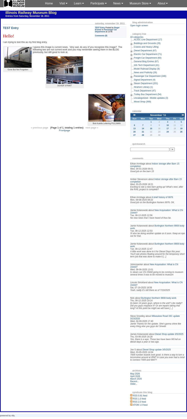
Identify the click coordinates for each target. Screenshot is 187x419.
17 (168, 128)
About (163, 3)
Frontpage (64, 130)
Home (49, 3)
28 (143, 135)
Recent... (134, 381)
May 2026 (135, 373)
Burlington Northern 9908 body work (158, 298)
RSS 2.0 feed (139, 402)
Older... (133, 384)
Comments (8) (101, 36)
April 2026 (135, 376)
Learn (79, 3)
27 (134, 135)
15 (151, 128)
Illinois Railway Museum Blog (31, 13)
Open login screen (139, 25)
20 (134, 132)
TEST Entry (100, 28)
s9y (12, 415)
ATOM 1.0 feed (140, 405)
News (118, 3)
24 (168, 132)
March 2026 (136, 379)
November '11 (158, 115)
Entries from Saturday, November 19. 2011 (27, 16)
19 (181, 128)
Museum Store (140, 3)
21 (143, 132)
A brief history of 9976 (162, 197)
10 (168, 125)
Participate (98, 3)
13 (134, 128)
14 (143, 128)
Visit (63, 3)
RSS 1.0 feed (139, 398)
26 (181, 132)
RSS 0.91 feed (140, 395)
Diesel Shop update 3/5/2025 (169, 334)
